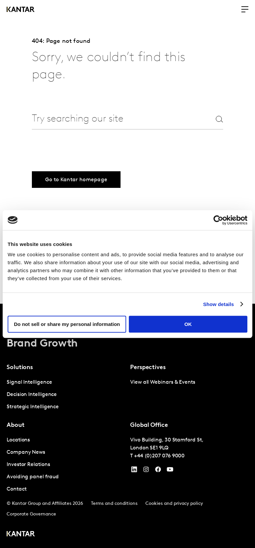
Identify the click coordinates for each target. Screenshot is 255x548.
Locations (18, 440)
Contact (16, 489)
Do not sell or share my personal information (67, 324)
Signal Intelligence (29, 382)
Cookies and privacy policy (174, 503)
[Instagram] (146, 471)
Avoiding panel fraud (33, 477)
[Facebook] (158, 471)
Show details (218, 304)
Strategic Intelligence (33, 407)
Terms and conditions (114, 503)
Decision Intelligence (32, 394)
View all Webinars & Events (162, 382)
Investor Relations (28, 464)
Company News (26, 452)
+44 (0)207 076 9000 (159, 456)
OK (188, 324)
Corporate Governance (31, 514)
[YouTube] (134, 471)
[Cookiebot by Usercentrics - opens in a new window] (218, 220)
